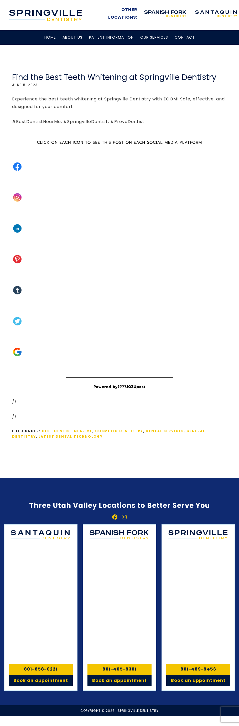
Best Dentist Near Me (67, 431)
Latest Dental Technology (71, 436)
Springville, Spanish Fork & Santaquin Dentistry (46, 15)
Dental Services (165, 431)
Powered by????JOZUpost (119, 387)
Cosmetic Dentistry (119, 431)
